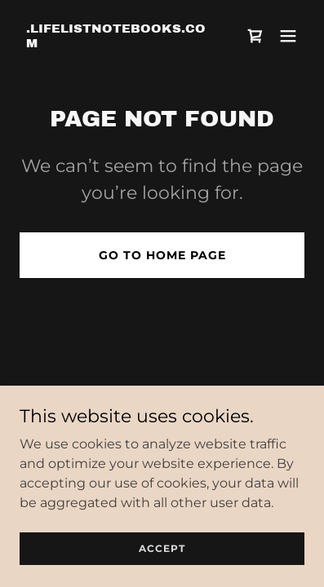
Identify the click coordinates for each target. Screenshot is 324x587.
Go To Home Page (162, 255)
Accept (162, 548)
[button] (288, 36)
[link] (119, 43)
